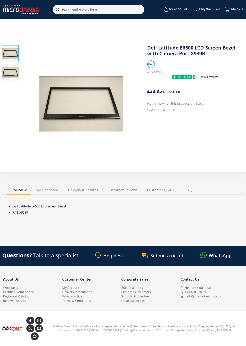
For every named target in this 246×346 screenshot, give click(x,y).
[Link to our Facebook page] (30, 321)
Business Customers (136, 292)
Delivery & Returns (83, 190)
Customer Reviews (123, 190)
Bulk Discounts (132, 288)
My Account (70, 288)
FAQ (189, 190)
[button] (10, 53)
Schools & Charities (135, 296)
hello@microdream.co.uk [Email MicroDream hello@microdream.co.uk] (200, 296)
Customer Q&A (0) (161, 190)
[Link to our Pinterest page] (35, 336)
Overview (19, 190)
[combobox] (98, 9)
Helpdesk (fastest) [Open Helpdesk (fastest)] (195, 288)
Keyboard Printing (16, 296)
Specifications (47, 190)
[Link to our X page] (30, 328)
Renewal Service (15, 301)
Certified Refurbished (18, 292)
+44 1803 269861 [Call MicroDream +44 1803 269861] (194, 292)
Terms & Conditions (76, 301)
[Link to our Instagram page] (39, 321)
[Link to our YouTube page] (39, 328)
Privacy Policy (72, 296)
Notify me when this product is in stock (175, 103)
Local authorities (133, 301)
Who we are (11, 288)
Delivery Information (77, 292)
